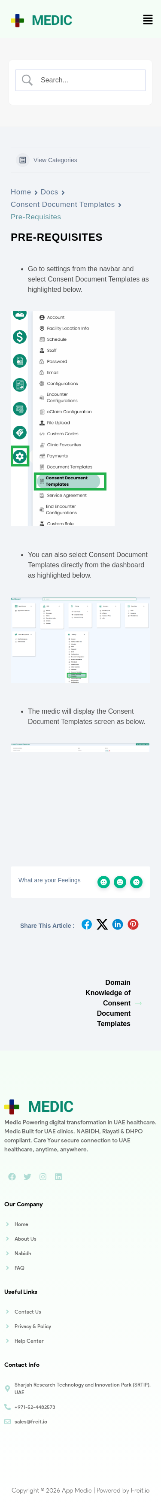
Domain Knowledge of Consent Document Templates (113, 1003)
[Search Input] (87, 80)
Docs (49, 192)
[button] (148, 20)
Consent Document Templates (63, 204)
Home (21, 192)
